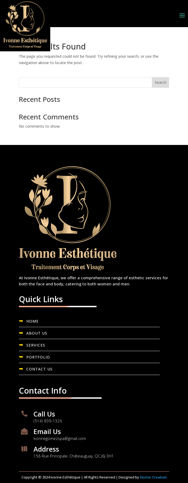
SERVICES (35, 345)
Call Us (44, 413)
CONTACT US (39, 369)
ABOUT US (36, 333)
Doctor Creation (153, 477)
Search (160, 82)
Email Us (47, 431)
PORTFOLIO (38, 357)
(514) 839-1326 (48, 420)
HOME (32, 321)
